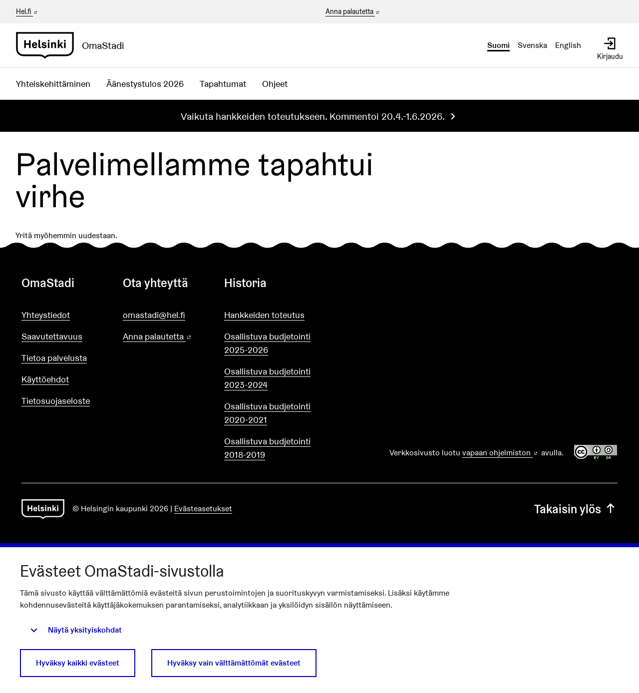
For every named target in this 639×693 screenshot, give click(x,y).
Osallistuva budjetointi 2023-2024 (267, 377)
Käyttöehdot (45, 379)
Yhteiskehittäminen (53, 83)
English (568, 45)
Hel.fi (27, 11)
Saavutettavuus (51, 336)
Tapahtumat (223, 83)
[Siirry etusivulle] (74, 45)
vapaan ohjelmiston (500, 452)
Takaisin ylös (576, 509)
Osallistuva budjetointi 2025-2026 (267, 343)
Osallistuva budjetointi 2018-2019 (267, 447)
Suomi (498, 45)
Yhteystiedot (45, 315)
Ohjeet (275, 83)
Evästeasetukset (203, 508)
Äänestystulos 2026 (145, 83)
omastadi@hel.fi (154, 315)
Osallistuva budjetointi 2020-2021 (267, 412)
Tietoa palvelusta (54, 357)
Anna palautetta (353, 12)
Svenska (532, 45)
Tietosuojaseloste (55, 400)
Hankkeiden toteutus (264, 315)
